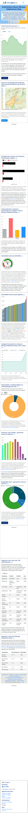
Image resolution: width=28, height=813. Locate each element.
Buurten (4, 120)
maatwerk (5, 471)
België (12, 199)
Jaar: (2, 392)
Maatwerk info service (7, 809)
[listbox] (6, 393)
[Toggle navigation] (23, 2)
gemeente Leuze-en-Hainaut (9, 427)
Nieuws (3, 803)
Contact (3, 810)
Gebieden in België (6, 793)
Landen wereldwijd (6, 798)
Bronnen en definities (7, 802)
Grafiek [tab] (4, 31)
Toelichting (4, 78)
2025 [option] (5, 392)
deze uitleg (14, 280)
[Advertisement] (14, 140)
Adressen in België (6, 795)
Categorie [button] (4, 573)
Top (23, 682)
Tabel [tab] (9, 31)
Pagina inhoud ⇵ (14, 22)
